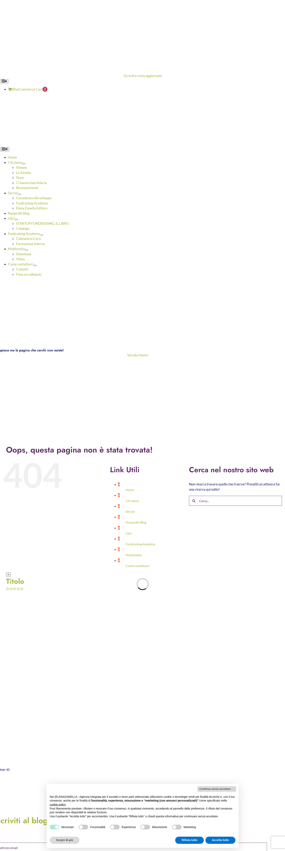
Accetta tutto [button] (220, 840)
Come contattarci (138, 566)
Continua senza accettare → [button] (216, 788)
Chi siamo (132, 501)
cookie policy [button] (58, 804)
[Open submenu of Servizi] (19, 194)
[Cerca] (194, 501)
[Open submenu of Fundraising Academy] (41, 235)
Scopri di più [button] (64, 840)
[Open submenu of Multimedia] (26, 250)
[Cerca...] (235, 501)
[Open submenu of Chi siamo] (23, 163)
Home (130, 490)
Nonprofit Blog (136, 522)
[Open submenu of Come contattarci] (35, 265)
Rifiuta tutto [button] (189, 840)
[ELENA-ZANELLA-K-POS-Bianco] (103, 2)
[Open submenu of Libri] (16, 219)
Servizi (130, 511)
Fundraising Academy (140, 544)
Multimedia (134, 555)
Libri (129, 533)
